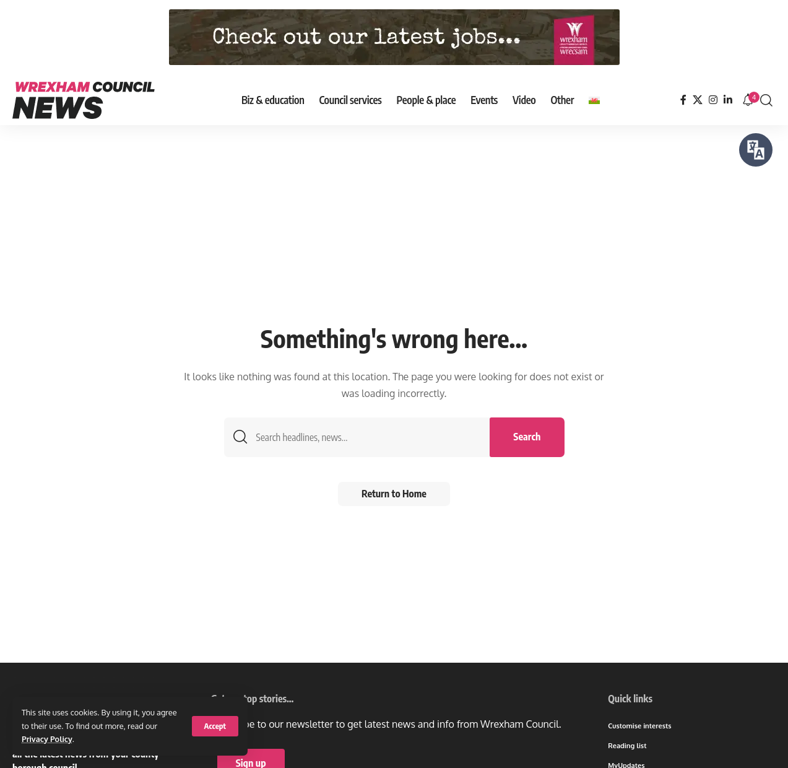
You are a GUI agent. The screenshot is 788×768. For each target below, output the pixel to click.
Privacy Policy (47, 739)
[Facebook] (683, 100)
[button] (215, 726)
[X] (698, 100)
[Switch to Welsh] (594, 100)
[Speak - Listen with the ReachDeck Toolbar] (756, 150)
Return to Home (394, 495)
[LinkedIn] (728, 100)
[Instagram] (713, 100)
